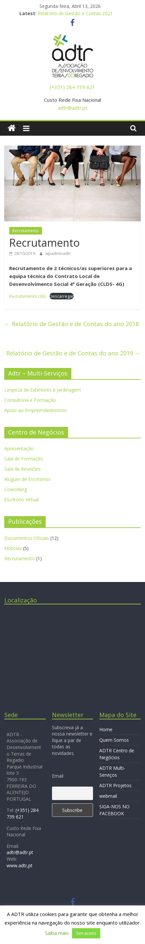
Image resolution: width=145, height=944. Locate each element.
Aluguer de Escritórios (27, 479)
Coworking (15, 489)
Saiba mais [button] (57, 933)
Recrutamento (25, 231)
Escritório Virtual (21, 499)
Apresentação (19, 448)
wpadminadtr (58, 253)
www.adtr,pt (20, 865)
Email (57, 776)
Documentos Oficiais (26, 538)
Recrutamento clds (27, 296)
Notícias (13, 548)
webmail (108, 796)
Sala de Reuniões (22, 469)
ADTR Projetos (115, 785)
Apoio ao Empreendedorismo (35, 410)
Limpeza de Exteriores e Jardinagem (42, 390)
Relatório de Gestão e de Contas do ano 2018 (71, 324)
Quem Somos (114, 740)
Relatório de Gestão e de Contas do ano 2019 (73, 353)
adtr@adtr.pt (72, 107)
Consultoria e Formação (30, 400)
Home (105, 729)
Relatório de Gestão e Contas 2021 (75, 13)
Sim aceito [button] (86, 933)
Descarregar (61, 296)
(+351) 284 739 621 (72, 87)
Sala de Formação (23, 459)
